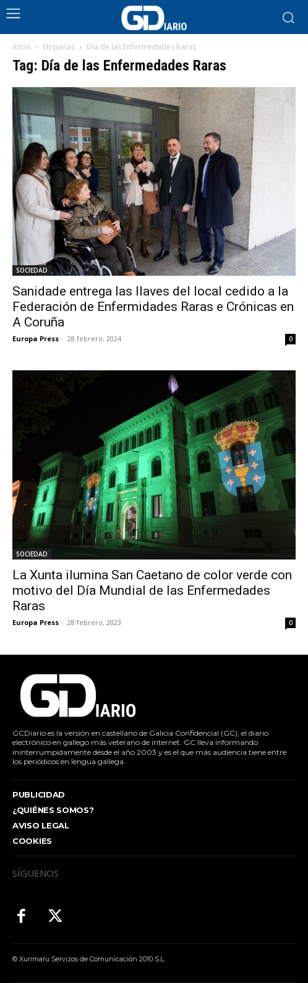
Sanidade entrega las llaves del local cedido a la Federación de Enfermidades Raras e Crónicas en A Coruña (153, 307)
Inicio (21, 46)
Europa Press (35, 338)
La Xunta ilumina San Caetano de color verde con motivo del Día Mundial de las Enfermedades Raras (152, 590)
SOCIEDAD (32, 270)
